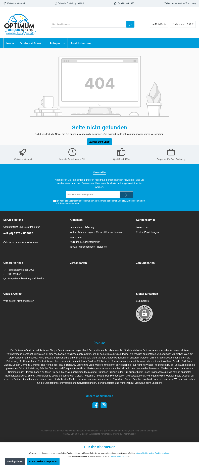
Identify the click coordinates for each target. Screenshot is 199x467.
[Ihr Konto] (159, 24)
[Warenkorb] (183, 24)
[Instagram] (103, 405)
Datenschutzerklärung (119, 456)
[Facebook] (95, 405)
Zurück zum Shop (99, 141)
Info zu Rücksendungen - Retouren (88, 246)
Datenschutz (142, 227)
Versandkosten (92, 431)
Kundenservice (145, 219)
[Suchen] (130, 24)
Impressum (76, 237)
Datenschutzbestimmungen (81, 201)
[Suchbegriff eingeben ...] (89, 24)
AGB (127, 201)
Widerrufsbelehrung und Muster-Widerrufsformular (96, 232)
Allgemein (76, 219)
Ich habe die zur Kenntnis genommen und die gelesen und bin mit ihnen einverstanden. (100, 202)
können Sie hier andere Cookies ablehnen (152, 453)
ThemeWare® (129, 434)
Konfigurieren (15, 461)
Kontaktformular (30, 242)
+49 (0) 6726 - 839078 (18, 233)
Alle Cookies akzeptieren (43, 461)
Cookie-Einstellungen (147, 232)
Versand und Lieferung (82, 227)
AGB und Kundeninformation (85, 242)
